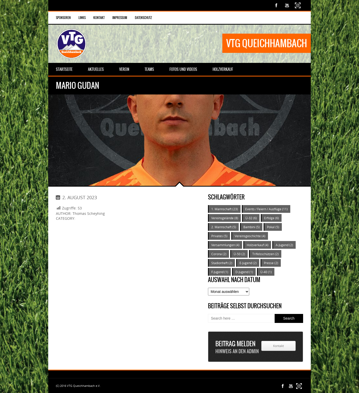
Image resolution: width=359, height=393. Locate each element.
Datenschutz (143, 17)
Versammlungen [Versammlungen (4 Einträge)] (225, 245)
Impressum (119, 17)
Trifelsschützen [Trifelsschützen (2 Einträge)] (265, 254)
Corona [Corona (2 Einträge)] (218, 254)
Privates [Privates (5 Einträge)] (219, 236)
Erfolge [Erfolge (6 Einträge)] (271, 218)
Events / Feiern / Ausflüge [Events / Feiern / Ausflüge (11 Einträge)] (266, 209)
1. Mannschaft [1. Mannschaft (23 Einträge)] (224, 209)
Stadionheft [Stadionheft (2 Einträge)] (221, 263)
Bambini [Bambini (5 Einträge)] (251, 227)
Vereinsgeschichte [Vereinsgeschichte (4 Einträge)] (250, 236)
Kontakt (99, 17)
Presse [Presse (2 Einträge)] (271, 263)
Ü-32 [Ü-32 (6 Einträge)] (251, 218)
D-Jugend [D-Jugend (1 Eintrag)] (244, 272)
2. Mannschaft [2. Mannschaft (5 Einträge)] (223, 227)
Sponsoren (63, 17)
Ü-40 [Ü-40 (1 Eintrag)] (266, 272)
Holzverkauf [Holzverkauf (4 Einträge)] (257, 245)
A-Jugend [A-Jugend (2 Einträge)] (284, 245)
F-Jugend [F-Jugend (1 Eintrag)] (219, 272)
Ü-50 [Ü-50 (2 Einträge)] (239, 254)
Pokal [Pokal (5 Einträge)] (273, 227)
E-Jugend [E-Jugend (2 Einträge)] (248, 263)
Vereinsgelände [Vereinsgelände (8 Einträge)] (224, 218)
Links (82, 17)
